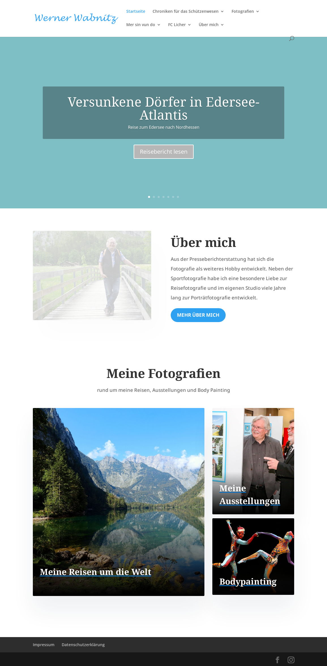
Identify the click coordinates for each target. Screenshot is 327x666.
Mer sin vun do (140, 25)
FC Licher (177, 25)
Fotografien (243, 11)
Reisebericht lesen (163, 151)
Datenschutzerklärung (83, 644)
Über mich (209, 25)
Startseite (135, 11)
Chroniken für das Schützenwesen (186, 11)
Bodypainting (248, 581)
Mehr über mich (198, 315)
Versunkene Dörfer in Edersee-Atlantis (163, 108)
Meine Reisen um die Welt (95, 572)
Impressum (43, 644)
